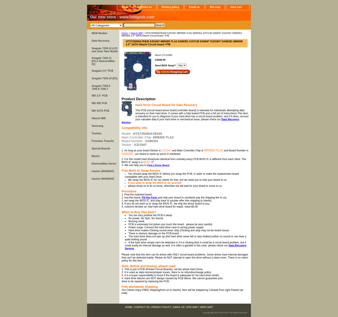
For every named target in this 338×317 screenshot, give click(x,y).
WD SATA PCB (100, 110)
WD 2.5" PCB (100, 95)
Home (125, 33)
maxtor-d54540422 (103, 178)
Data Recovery (101, 40)
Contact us (145, 7)
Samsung (97, 125)
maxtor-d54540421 (103, 171)
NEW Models (99, 33)
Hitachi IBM (137, 33)
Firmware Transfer (103, 141)
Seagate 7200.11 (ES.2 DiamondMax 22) (103, 61)
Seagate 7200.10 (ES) (104, 78)
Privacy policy (170, 7)
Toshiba (96, 133)
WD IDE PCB (99, 103)
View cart (236, 7)
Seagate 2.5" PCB (102, 70)
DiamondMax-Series (104, 163)
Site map (215, 7)
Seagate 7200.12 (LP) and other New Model (105, 50)
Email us (194, 7)
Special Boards (101, 148)
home (125, 7)
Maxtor (96, 156)
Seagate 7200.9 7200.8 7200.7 (101, 87)
